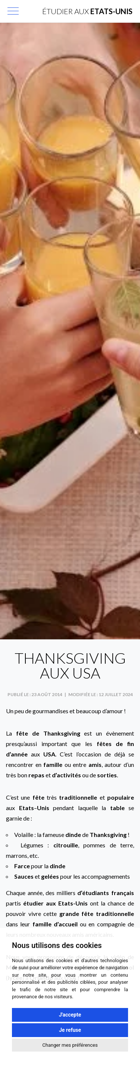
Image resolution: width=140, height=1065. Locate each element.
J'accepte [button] (70, 1015)
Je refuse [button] (70, 1030)
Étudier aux (87, 11)
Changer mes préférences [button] (69, 1045)
